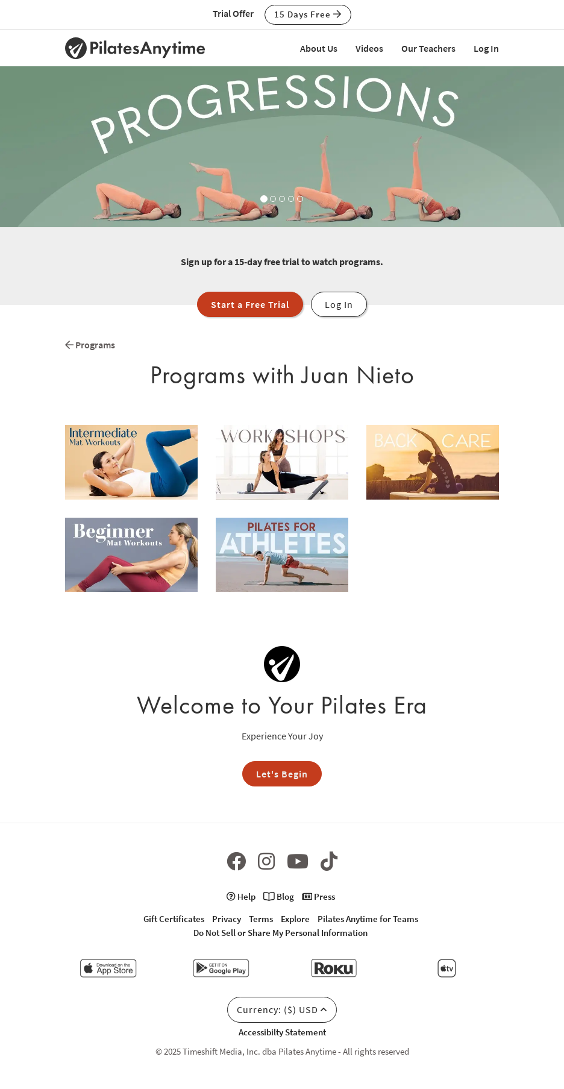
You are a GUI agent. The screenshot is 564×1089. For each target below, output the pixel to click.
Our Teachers (428, 48)
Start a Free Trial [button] (250, 304)
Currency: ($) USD (282, 1009)
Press (318, 896)
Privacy (226, 918)
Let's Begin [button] (282, 774)
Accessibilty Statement (282, 1032)
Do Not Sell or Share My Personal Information (280, 932)
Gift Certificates (173, 918)
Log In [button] (339, 304)
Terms (261, 918)
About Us (318, 48)
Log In (486, 48)
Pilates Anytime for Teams (368, 918)
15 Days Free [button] (308, 14)
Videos (369, 48)
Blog (278, 896)
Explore (295, 918)
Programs (90, 345)
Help (241, 896)
